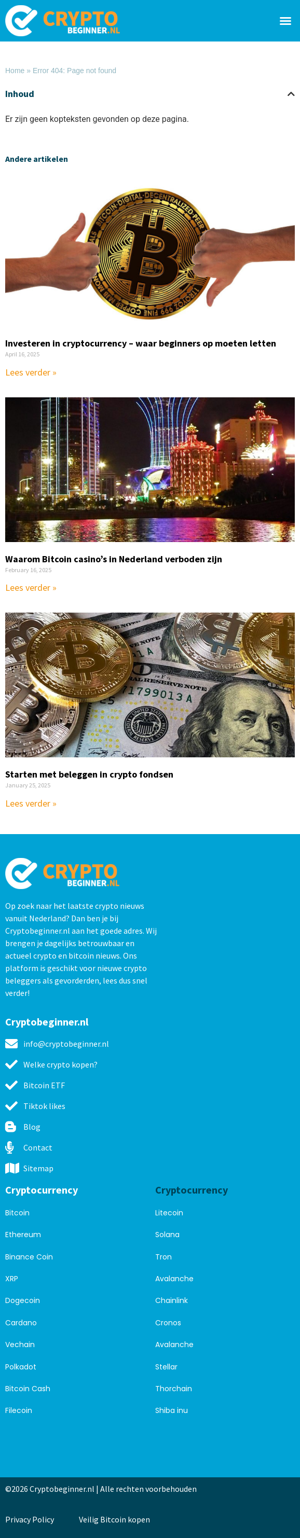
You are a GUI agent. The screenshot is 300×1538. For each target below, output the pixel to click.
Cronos (168, 1323)
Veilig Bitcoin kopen (116, 1519)
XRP (11, 1278)
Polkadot (20, 1367)
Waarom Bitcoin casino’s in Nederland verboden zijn (113, 559)
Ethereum (23, 1234)
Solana (167, 1234)
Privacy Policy (29, 1519)
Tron (163, 1257)
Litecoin (169, 1213)
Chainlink (171, 1300)
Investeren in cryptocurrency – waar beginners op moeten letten (140, 343)
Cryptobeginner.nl (46, 1021)
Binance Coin (29, 1257)
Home (14, 70)
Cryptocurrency (41, 1189)
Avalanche (174, 1278)
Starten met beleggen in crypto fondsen (89, 774)
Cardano (21, 1323)
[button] (285, 20)
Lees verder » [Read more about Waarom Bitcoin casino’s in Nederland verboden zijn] (31, 587)
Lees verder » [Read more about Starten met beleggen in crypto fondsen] (31, 803)
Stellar (166, 1367)
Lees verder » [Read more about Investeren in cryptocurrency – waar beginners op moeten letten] (31, 372)
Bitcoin (17, 1213)
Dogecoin (22, 1300)
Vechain (20, 1344)
